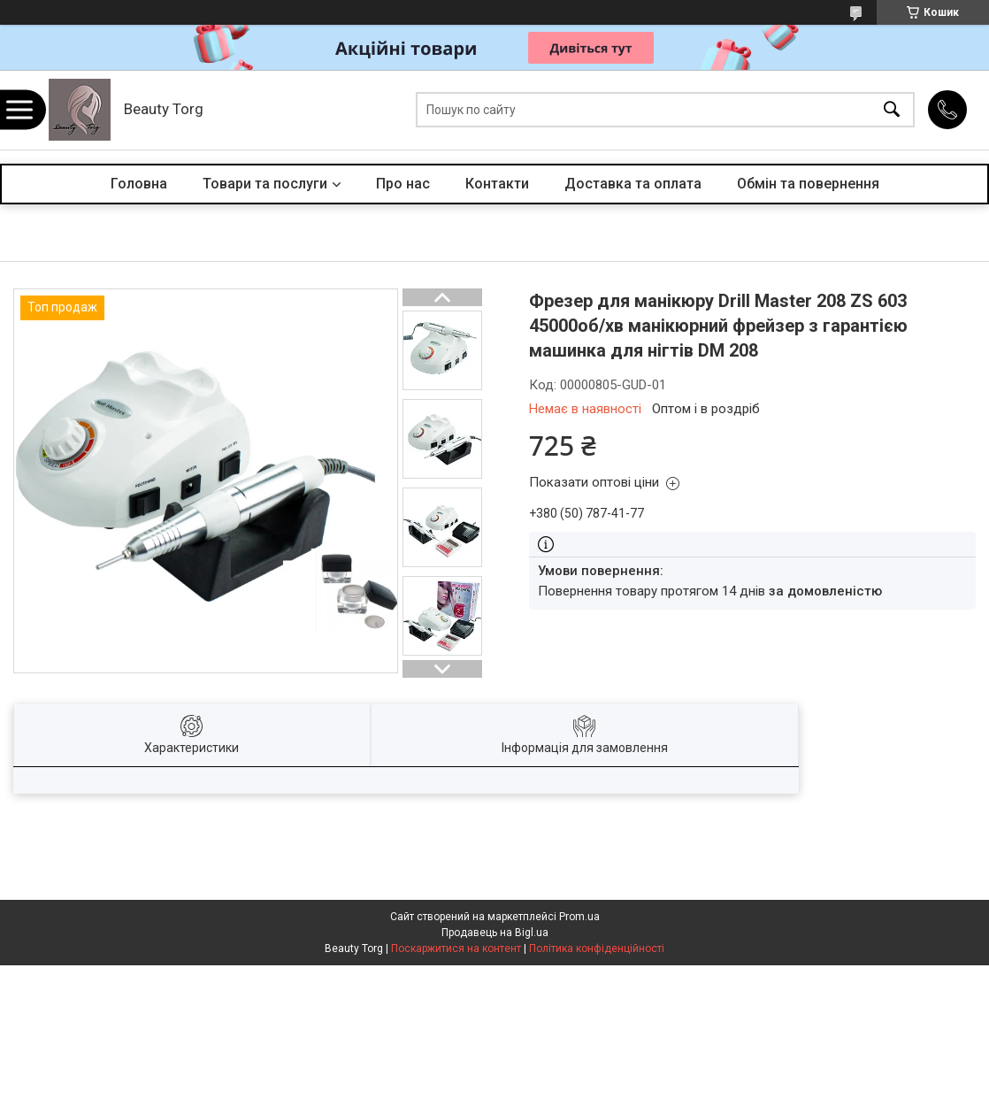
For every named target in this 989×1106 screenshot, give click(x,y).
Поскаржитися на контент (456, 948)
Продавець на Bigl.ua (494, 932)
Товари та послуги (265, 183)
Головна (139, 183)
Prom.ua (579, 916)
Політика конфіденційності (596, 948)
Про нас (403, 183)
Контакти (497, 183)
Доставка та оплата (633, 183)
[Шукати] (891, 110)
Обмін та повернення (808, 183)
